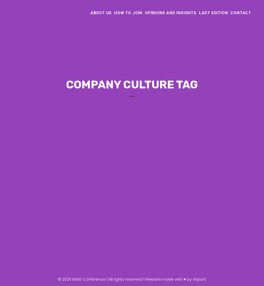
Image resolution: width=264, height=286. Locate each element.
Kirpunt (199, 279)
